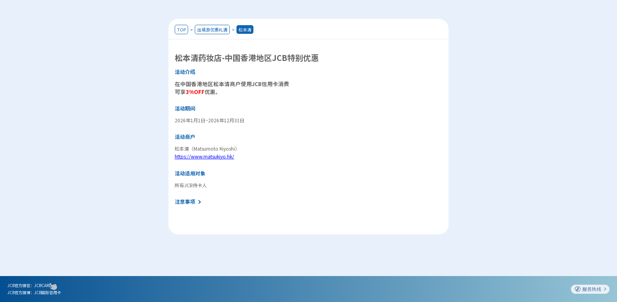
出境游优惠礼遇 (212, 29)
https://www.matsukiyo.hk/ (204, 156)
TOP (181, 29)
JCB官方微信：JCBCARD (29, 285)
